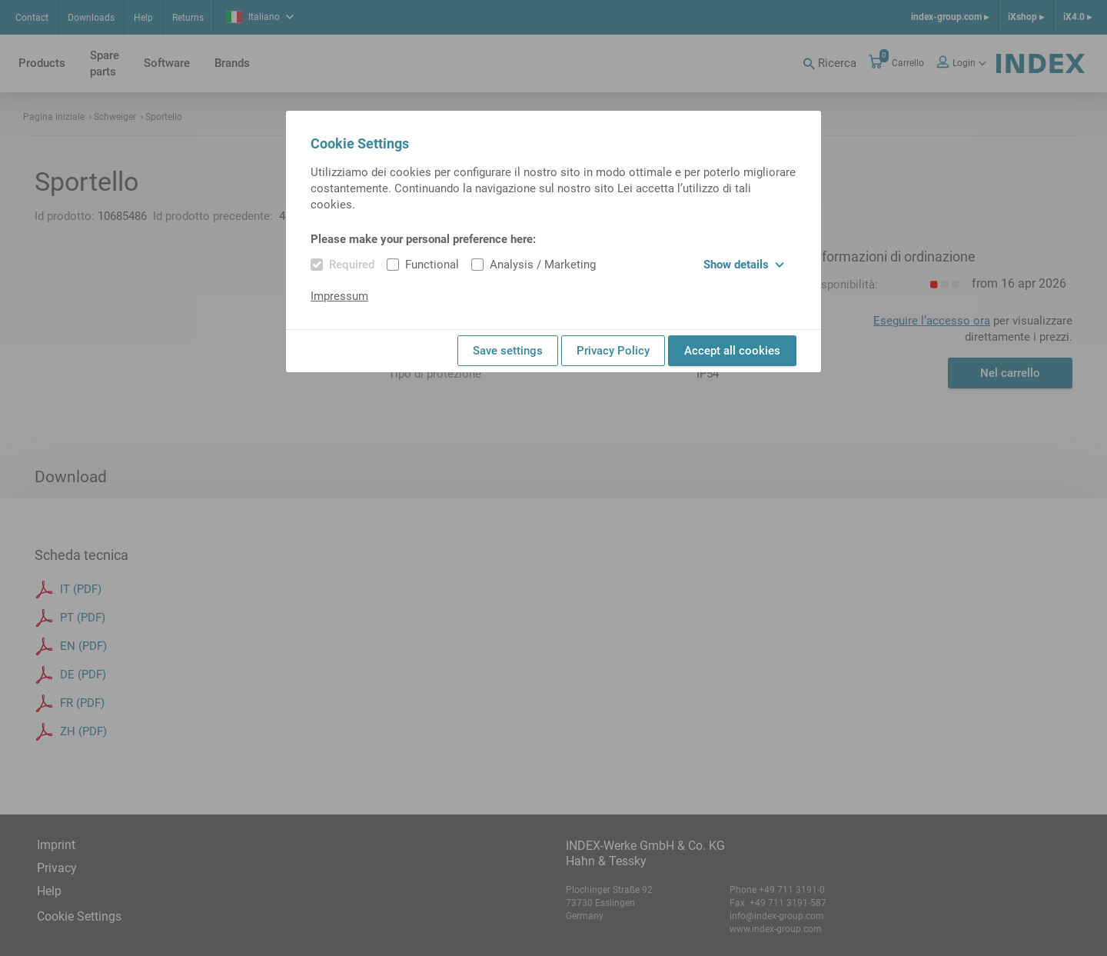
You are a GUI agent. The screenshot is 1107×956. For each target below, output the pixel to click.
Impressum (339, 296)
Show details (743, 264)
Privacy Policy (613, 351)
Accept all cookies (732, 351)
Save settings (508, 351)
